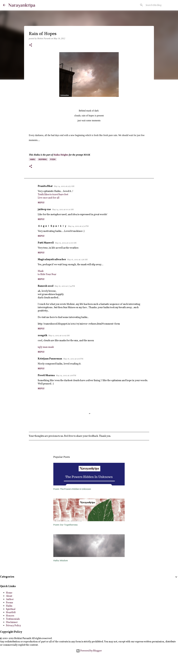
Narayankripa (21, 5)
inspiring (43, 159)
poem (52, 159)
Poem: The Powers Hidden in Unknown (72, 489)
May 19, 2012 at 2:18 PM (66, 375)
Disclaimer (12, 622)
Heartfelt (11, 612)
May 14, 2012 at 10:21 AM (63, 209)
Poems (9, 602)
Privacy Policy (13, 625)
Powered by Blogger (89, 650)
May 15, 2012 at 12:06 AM (65, 243)
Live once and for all (48, 198)
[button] (30, 45)
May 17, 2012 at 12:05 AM (59, 335)
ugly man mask (46, 347)
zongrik (42, 335)
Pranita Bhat (45, 186)
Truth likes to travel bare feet (53, 194)
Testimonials (13, 619)
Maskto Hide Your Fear (47, 273)
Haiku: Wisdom (60, 560)
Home (9, 593)
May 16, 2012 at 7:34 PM (65, 286)
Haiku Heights (60, 154)
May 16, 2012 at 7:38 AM (77, 259)
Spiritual (10, 609)
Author (10, 599)
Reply (41, 202)
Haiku (32, 159)
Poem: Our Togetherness (65, 525)
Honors (10, 615)
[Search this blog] (160, 5)
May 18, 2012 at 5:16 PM (73, 359)
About (9, 596)
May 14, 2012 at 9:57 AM (64, 186)
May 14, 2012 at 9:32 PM (78, 226)
